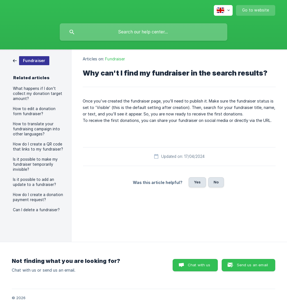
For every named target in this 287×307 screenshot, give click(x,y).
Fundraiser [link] (115, 58)
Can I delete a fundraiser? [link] (36, 210)
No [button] (216, 182)
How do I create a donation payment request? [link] (38, 197)
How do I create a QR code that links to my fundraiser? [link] (38, 146)
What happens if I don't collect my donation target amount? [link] (37, 93)
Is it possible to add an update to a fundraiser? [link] (34, 182)
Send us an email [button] (252, 265)
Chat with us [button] (199, 265)
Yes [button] (197, 182)
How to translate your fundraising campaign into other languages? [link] (36, 129)
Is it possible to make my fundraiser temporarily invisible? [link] (35, 164)
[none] (223, 10)
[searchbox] (143, 32)
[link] (31, 60)
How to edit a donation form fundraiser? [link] (34, 111)
